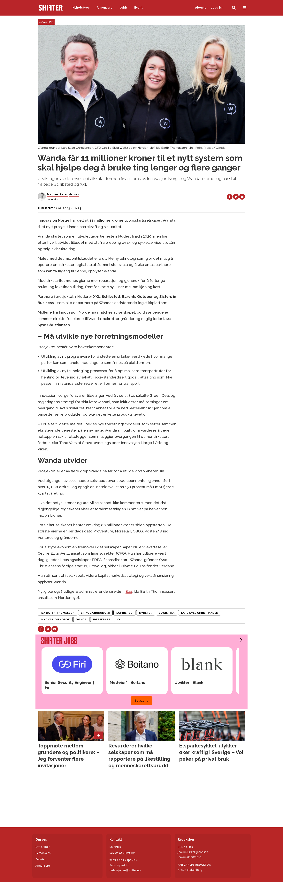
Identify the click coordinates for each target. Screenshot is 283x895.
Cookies (40, 859)
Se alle (139, 700)
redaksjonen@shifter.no (125, 870)
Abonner (201, 7)
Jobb (123, 7)
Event (138, 7)
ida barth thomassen (57, 612)
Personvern (43, 853)
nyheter (145, 612)
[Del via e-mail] (242, 197)
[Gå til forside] (51, 8)
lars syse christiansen (199, 612)
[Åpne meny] (245, 8)
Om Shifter (42, 847)
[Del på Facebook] (230, 197)
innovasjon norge (55, 619)
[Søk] (233, 7)
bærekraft (102, 619)
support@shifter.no (122, 852)
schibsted (124, 612)
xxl (120, 619)
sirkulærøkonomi (95, 612)
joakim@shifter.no (189, 857)
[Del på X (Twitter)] (236, 197)
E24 (129, 591)
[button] (239, 640)
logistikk (167, 612)
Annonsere (104, 7)
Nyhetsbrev (81, 7)
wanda (81, 619)
